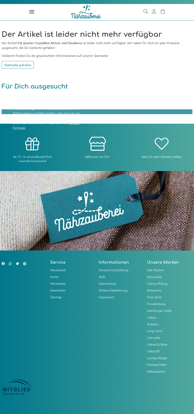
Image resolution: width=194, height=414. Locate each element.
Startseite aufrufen (17, 65)
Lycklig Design (157, 358)
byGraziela (154, 276)
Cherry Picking (157, 283)
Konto (54, 276)
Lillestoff (153, 351)
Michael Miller (157, 364)
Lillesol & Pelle (157, 344)
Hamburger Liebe (159, 310)
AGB (102, 276)
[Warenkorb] (162, 12)
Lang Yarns (154, 330)
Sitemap (56, 297)
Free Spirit (154, 297)
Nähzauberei (156, 371)
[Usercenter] (154, 12)
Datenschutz (107, 283)
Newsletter (58, 290)
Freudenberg (156, 303)
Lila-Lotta (153, 337)
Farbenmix (154, 290)
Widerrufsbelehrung (113, 290)
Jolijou (151, 317)
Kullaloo (152, 324)
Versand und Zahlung (113, 270)
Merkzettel (58, 283)
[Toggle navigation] (31, 12)
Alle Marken (155, 270)
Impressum (106, 297)
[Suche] (145, 12)
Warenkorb (58, 270)
